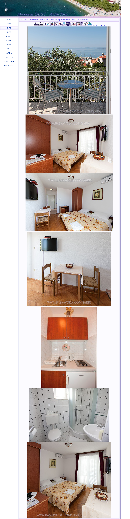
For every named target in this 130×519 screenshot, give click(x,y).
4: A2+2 (9, 36)
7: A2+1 (9, 49)
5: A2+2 (9, 40)
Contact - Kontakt (9, 61)
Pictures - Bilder (9, 66)
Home (9, 20)
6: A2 (9, 45)
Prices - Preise (9, 57)
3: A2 (9, 32)
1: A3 (9, 24)
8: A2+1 (9, 53)
